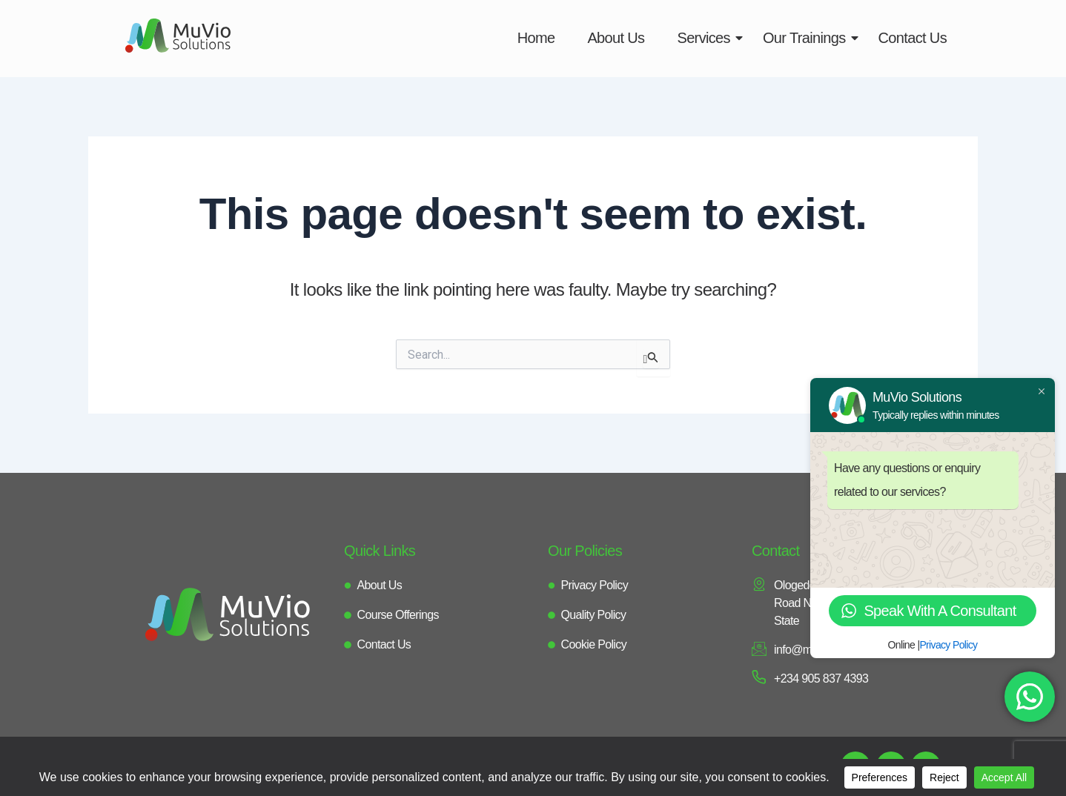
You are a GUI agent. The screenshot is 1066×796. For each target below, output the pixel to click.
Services (708, 38)
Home (536, 38)
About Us (615, 38)
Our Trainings (809, 38)
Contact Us (912, 38)
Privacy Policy (948, 645)
